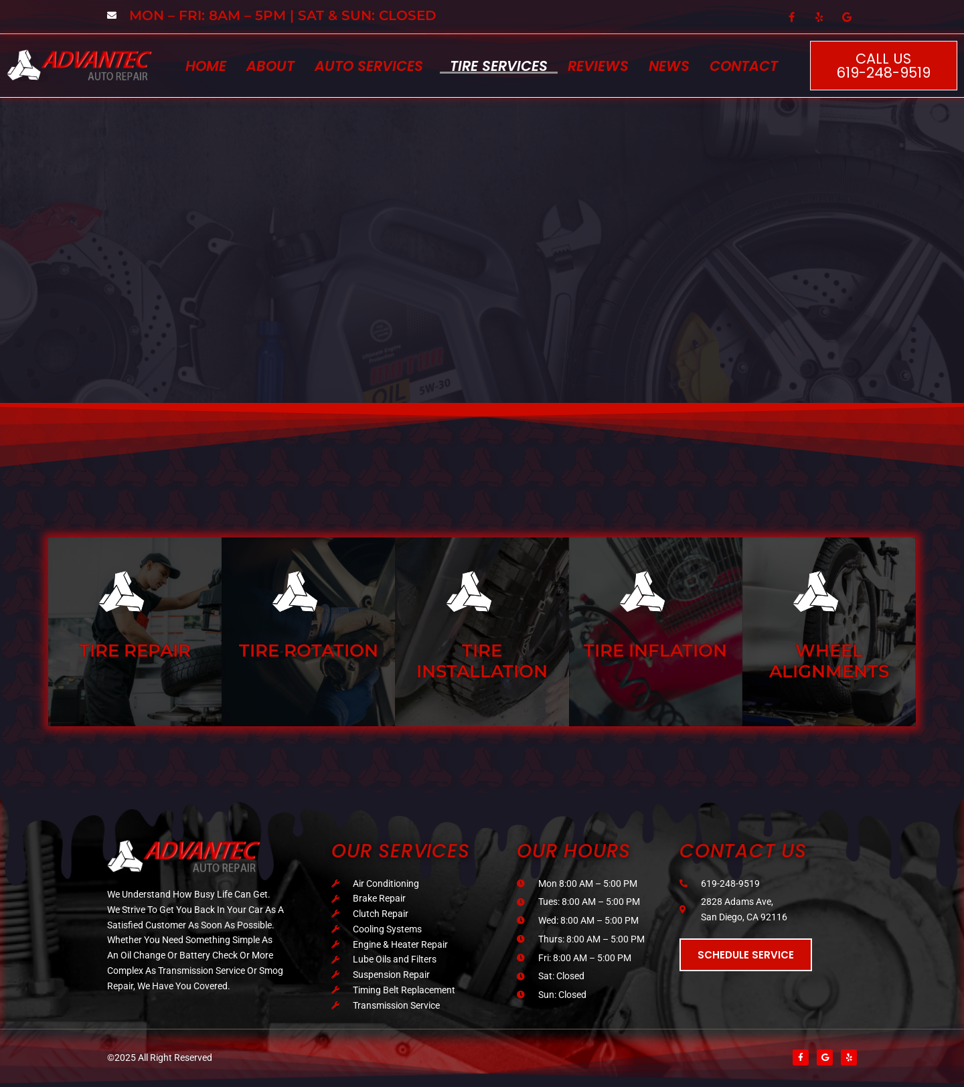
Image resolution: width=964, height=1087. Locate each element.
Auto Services (369, 66)
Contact (744, 66)
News (669, 66)
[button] (372, 66)
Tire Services (499, 66)
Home (205, 66)
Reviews (598, 66)
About (270, 66)
